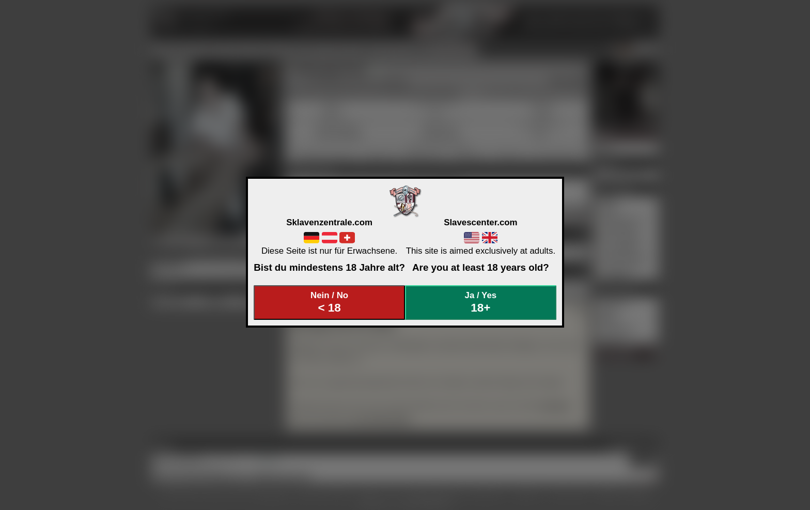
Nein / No (329, 302)
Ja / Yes (481, 302)
